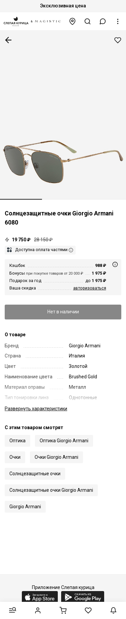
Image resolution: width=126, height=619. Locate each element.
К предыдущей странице (8, 40)
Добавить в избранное (117, 40)
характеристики (36, 408)
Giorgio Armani (25, 506)
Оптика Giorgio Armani (64, 440)
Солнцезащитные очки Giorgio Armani (51, 490)
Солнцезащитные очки (34, 473)
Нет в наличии (63, 311)
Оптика (17, 440)
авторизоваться (89, 287)
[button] (103, 21)
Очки (14, 457)
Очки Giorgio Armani (56, 457)
